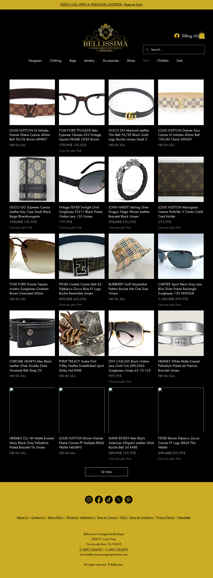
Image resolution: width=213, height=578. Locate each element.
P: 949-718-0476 (91, 549)
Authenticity (87, 517)
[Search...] (173, 49)
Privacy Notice (165, 517)
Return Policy (55, 517)
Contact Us (38, 517)
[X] (119, 500)
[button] (202, 35)
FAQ (123, 517)
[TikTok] (109, 500)
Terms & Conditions (141, 517)
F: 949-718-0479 (116, 549)
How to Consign (107, 517)
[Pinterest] (129, 500)
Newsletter (184, 517)
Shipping (72, 517)
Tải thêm (106, 472)
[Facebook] (99, 500)
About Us (22, 517)
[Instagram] (89, 500)
